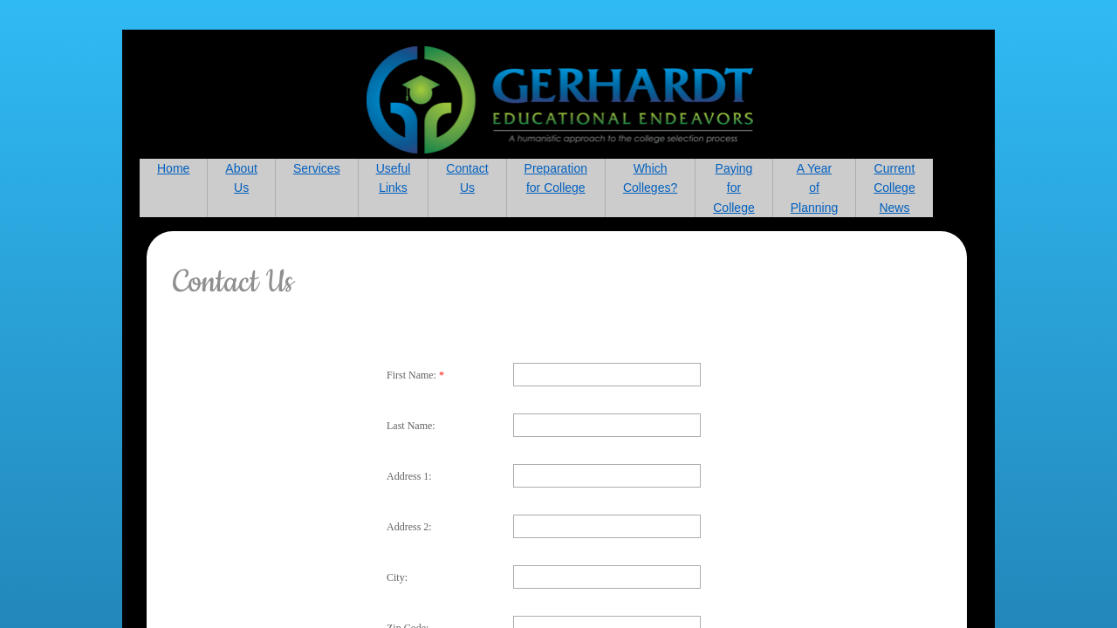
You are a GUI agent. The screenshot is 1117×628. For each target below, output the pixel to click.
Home (173, 168)
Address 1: (409, 476)
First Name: (415, 375)
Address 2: (409, 527)
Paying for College (733, 188)
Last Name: (411, 426)
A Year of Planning (815, 188)
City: (397, 577)
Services (316, 168)
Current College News (894, 188)
